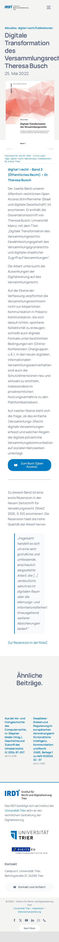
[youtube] (26, 920)
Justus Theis (14, 161)
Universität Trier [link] (15, 810)
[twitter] (20, 920)
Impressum (38, 908)
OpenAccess (30, 158)
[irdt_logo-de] (16, 6)
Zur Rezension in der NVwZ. (28, 642)
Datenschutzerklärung (29, 911)
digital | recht (26, 28)
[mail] (38, 920)
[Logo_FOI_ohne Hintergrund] (31, 847)
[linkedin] (32, 920)
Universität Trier (22, 908)
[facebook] (14, 920)
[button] (7, 728)
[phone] (44, 920)
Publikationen (44, 28)
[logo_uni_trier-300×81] (29, 831)
